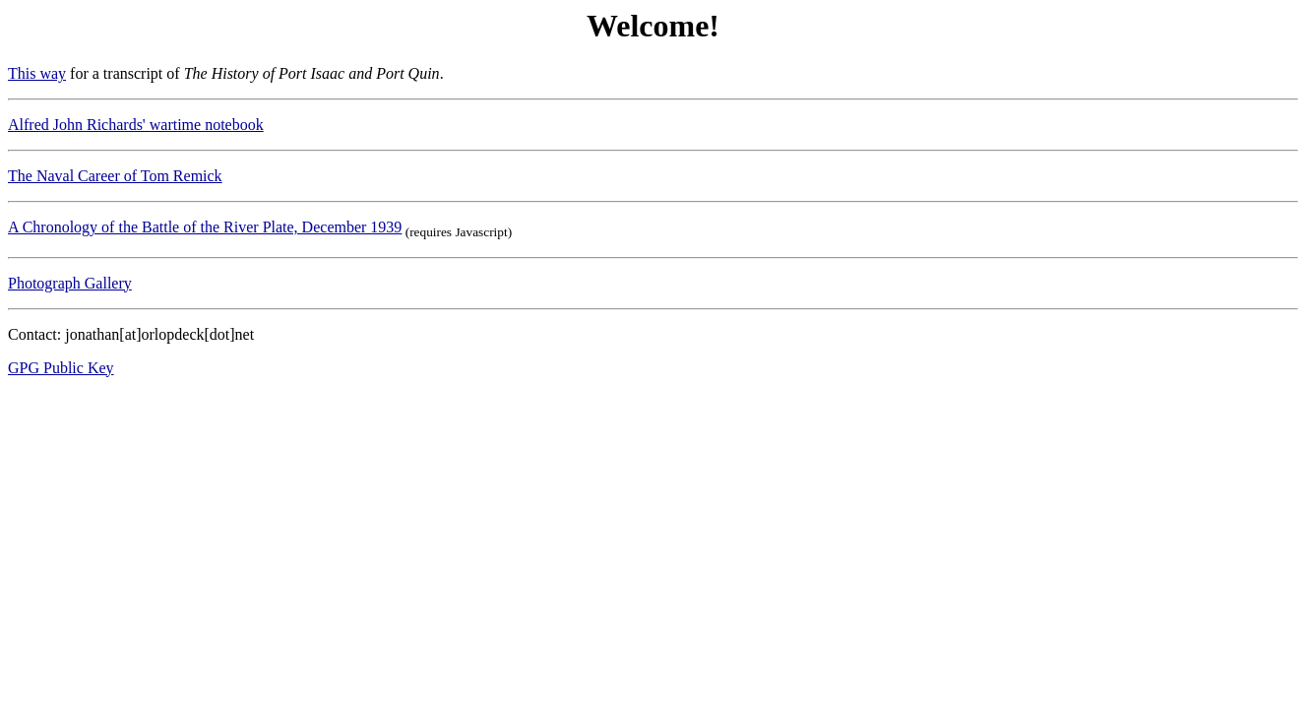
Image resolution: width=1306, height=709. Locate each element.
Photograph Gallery (70, 283)
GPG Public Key (61, 367)
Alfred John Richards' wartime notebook (136, 124)
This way (37, 73)
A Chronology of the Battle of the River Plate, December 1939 (205, 227)
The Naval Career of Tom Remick (115, 175)
